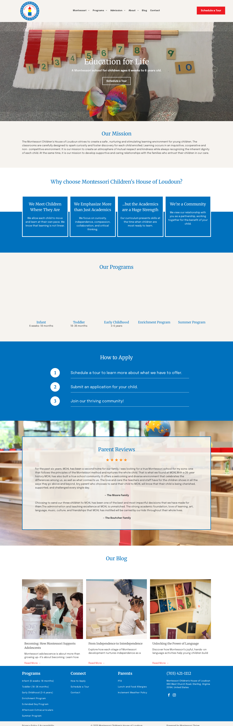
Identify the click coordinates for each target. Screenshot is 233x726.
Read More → (32, 663)
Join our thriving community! (97, 401)
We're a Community (188, 204)
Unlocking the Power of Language (175, 643)
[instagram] (174, 695)
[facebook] (169, 695)
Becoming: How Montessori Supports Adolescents (50, 646)
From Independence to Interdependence (115, 643)
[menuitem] (81, 10)
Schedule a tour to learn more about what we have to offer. (126, 373)
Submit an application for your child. (104, 387)
